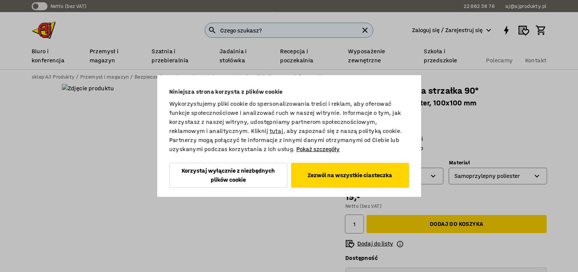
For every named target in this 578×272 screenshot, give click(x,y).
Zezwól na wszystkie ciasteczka (350, 175)
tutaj (277, 130)
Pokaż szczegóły (318, 149)
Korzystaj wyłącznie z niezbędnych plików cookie (228, 175)
